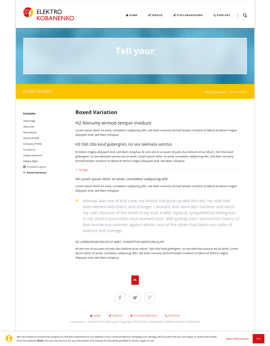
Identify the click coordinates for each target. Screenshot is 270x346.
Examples (29, 113)
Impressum (77, 321)
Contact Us (29, 149)
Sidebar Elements (32, 155)
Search (245, 15)
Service (117, 315)
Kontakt (174, 315)
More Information (237, 339)
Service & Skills (31, 138)
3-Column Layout (36, 166)
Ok (258, 338)
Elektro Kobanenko (215, 92)
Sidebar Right (30, 161)
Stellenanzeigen (145, 315)
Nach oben (135, 280)
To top (83, 170)
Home (97, 315)
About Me (28, 126)
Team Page (29, 120)
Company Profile (32, 143)
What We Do (30, 132)
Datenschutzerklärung (102, 321)
